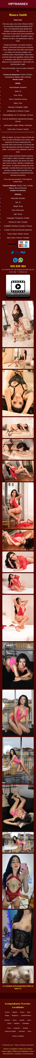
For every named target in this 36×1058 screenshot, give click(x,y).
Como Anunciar (28, 1053)
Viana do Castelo (10, 1031)
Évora (15, 1020)
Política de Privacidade (20, 1051)
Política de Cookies (25, 1049)
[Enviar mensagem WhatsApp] (20, 262)
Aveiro (22, 1012)
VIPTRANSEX (18, 4)
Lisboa (9, 1023)
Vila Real (22, 1031)
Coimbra (7, 1020)
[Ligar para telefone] (15, 262)
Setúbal (25, 1028)
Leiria (29, 1020)
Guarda (21, 1020)
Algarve (14, 1012)
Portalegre (25, 1023)
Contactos (17, 1053)
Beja (28, 1012)
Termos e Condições (10, 1049)
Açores (7, 1012)
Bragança (15, 1015)
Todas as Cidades (18, 1036)
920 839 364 (18, 266)
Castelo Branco (26, 1015)
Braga (7, 1015)
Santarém (17, 1028)
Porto (9, 1028)
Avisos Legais (6, 1051)
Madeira (16, 1023)
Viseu (29, 1031)
